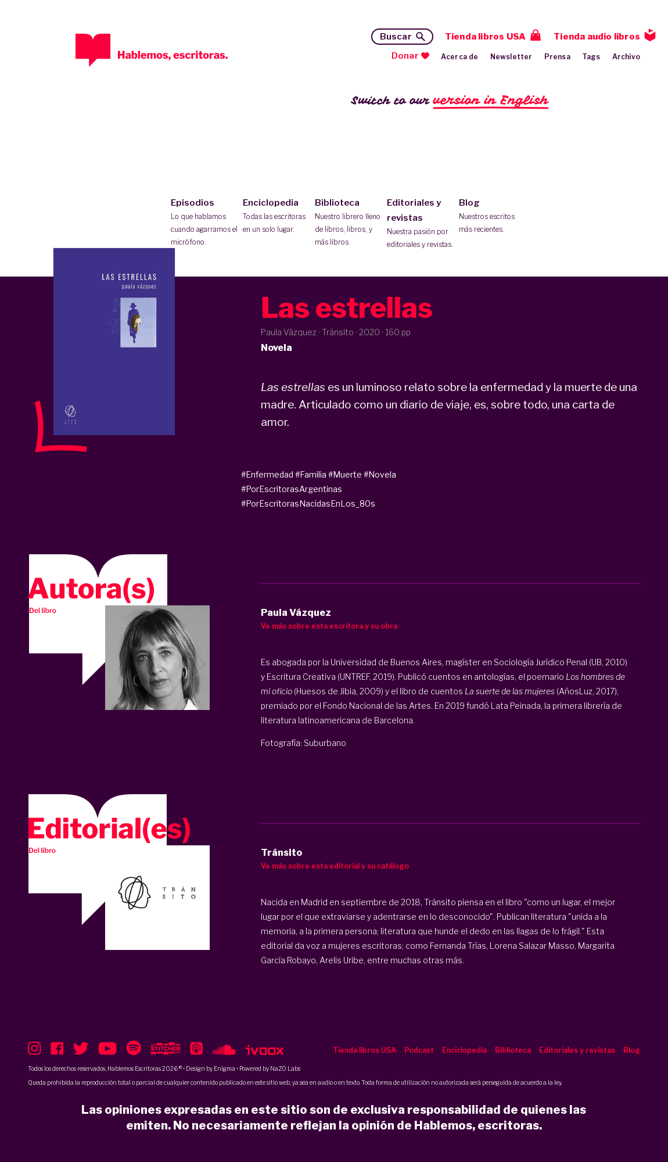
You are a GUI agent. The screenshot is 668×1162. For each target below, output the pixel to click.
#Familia (310, 474)
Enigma (224, 1068)
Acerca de (460, 56)
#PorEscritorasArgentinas (291, 489)
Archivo (626, 56)
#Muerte (345, 474)
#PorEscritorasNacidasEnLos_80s (308, 503)
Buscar (396, 36)
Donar (405, 56)
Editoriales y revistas (420, 224)
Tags (591, 56)
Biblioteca (348, 223)
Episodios (204, 223)
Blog (492, 217)
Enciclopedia (276, 217)
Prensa (557, 56)
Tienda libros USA (485, 36)
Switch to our (449, 100)
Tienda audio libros (597, 36)
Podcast (419, 1050)
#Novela (380, 474)
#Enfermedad (267, 474)
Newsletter (511, 56)
